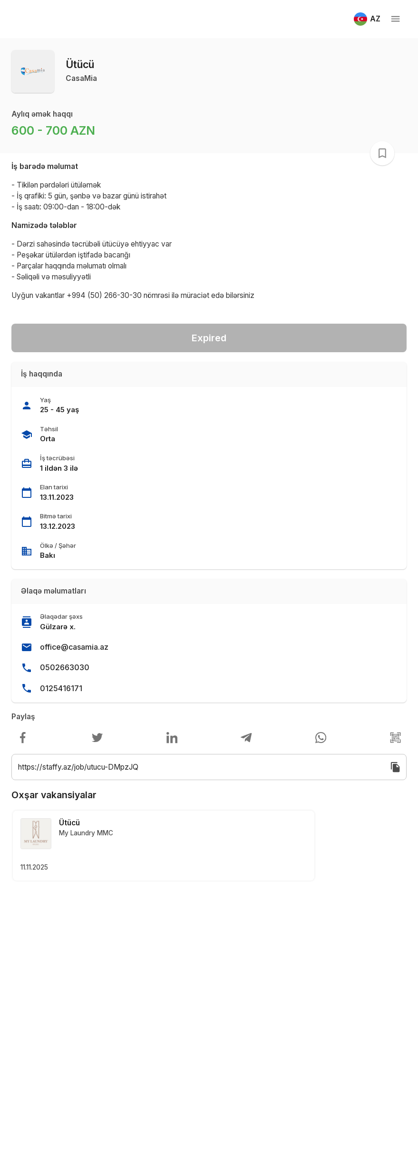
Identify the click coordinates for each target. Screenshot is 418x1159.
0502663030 (64, 667)
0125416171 (61, 688)
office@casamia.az (74, 647)
